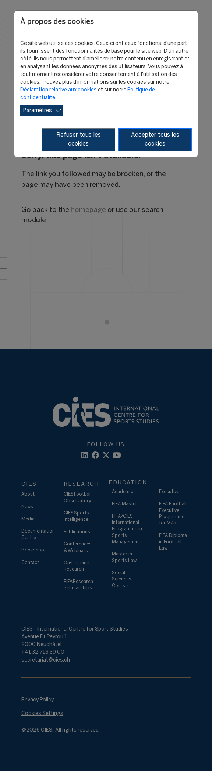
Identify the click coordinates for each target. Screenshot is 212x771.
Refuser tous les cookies (78, 139)
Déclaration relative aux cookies (58, 90)
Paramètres (37, 110)
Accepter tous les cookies (155, 139)
